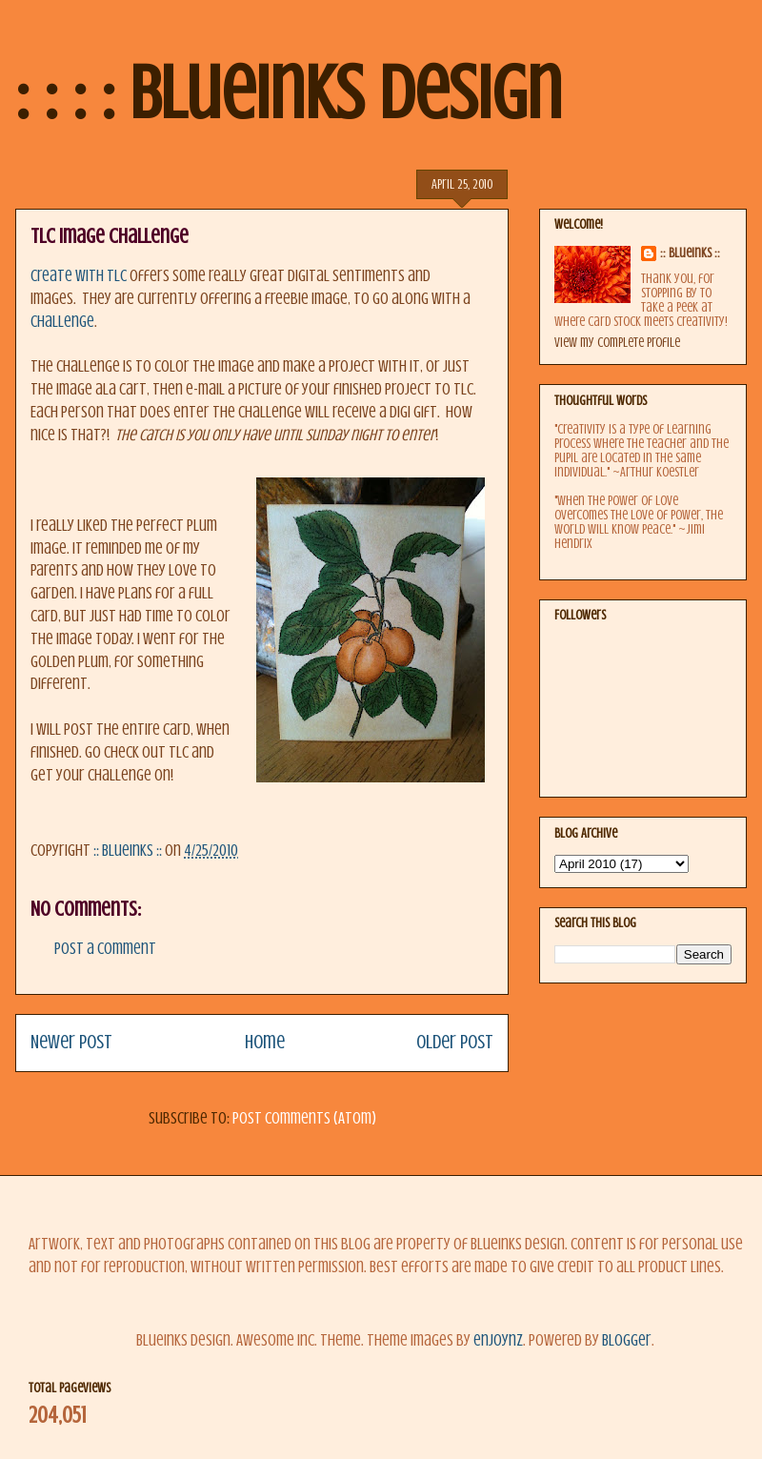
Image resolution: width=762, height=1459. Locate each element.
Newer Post (71, 1042)
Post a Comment (105, 949)
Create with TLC (78, 276)
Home (265, 1042)
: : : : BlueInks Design (288, 93)
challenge (62, 322)
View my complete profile (617, 342)
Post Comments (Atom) (304, 1118)
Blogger (627, 1340)
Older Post (454, 1042)
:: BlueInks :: (690, 253)
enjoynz (498, 1340)
